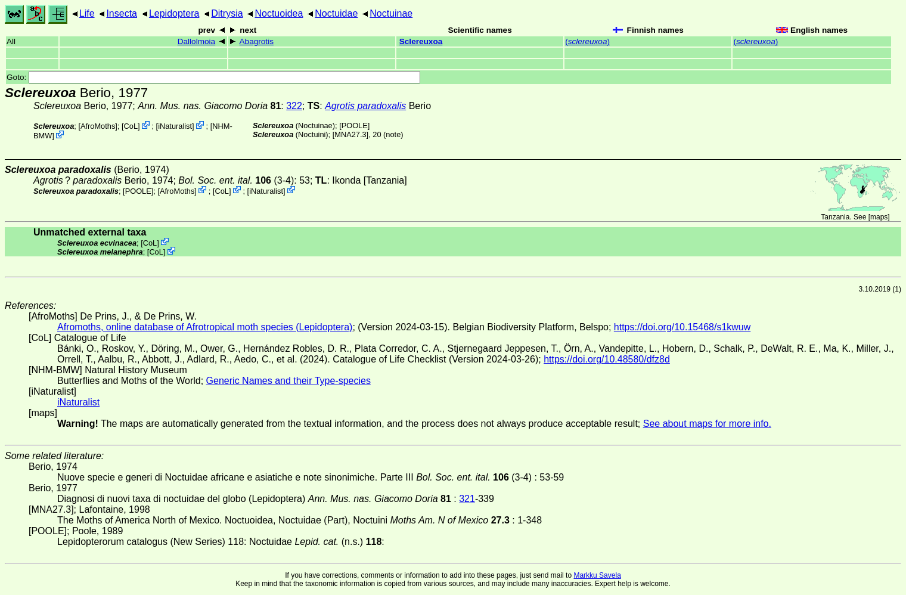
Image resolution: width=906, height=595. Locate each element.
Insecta (121, 13)
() (587, 41)
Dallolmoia (196, 41)
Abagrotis (257, 41)
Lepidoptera (174, 13)
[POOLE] (354, 125)
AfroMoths (97, 126)
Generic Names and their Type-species (288, 381)
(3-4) (236, 180)
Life (87, 13)
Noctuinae (391, 13)
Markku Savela (596, 575)
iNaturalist (175, 126)
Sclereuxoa (421, 41)
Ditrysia (227, 13)
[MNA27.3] (350, 134)
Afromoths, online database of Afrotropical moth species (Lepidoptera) (204, 327)
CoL (131, 126)
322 (294, 106)
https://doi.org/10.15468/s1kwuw (682, 327)
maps (879, 217)
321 (467, 499)
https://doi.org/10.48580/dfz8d (607, 359)
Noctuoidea (279, 13)
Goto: (213, 77)
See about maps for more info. (707, 424)
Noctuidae (336, 13)
